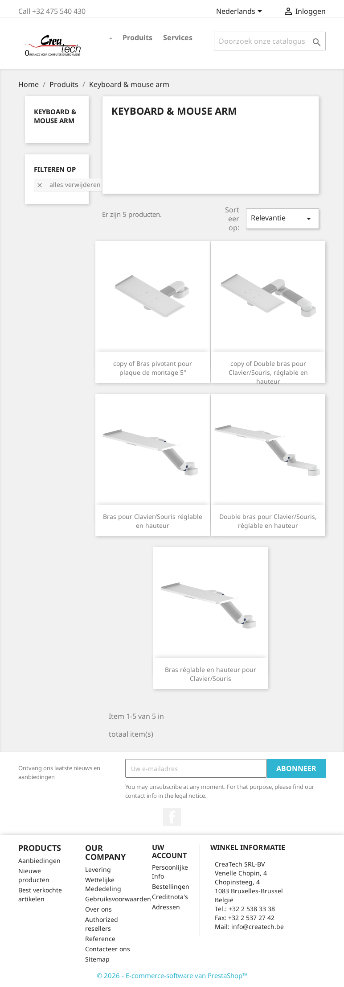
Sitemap (97, 959)
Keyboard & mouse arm (55, 116)
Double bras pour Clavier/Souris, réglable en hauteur (268, 521)
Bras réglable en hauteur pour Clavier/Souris (210, 674)
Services (177, 37)
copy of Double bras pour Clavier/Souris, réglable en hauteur (268, 372)
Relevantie (282, 218)
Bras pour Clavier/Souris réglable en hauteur (152, 521)
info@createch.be (257, 926)
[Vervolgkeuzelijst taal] (240, 12)
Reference (100, 938)
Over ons (98, 909)
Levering (98, 869)
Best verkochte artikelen (40, 894)
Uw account (169, 851)
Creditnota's (170, 896)
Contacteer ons (107, 949)
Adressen (166, 907)
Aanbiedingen (39, 860)
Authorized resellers (101, 924)
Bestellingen (170, 886)
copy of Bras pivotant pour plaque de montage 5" (152, 368)
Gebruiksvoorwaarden (118, 899)
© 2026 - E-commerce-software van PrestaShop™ (172, 975)
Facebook (172, 817)
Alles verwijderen (68, 184)
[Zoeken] (270, 41)
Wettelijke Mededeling (103, 884)
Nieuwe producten (33, 875)
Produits (137, 37)
